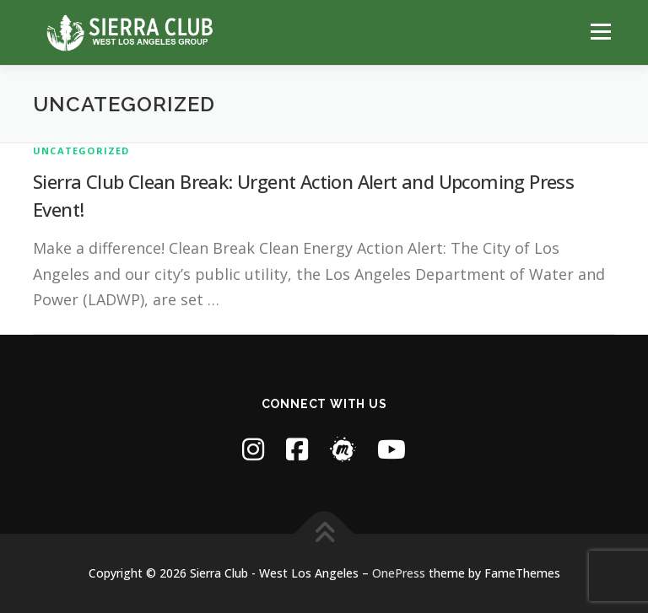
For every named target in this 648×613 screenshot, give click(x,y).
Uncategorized (81, 150)
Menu (600, 31)
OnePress (398, 573)
